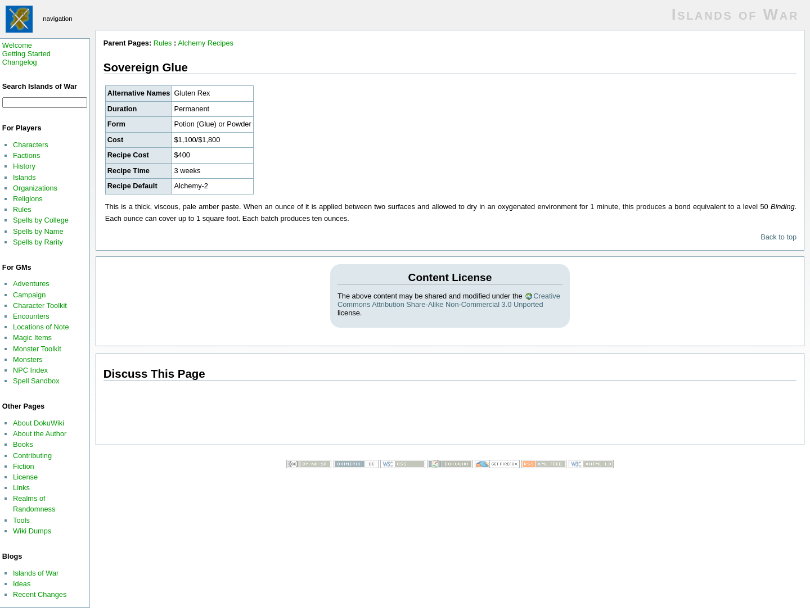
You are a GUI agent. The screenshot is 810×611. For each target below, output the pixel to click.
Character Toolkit (40, 305)
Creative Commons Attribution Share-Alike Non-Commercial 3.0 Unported (449, 300)
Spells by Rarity (38, 242)
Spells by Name (38, 231)
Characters (30, 145)
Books (23, 444)
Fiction (23, 466)
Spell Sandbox (36, 381)
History (24, 166)
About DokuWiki (38, 423)
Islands (24, 177)
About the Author (39, 433)
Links (21, 487)
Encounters (31, 316)
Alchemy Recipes (205, 43)
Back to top (778, 237)
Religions (28, 198)
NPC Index (30, 370)
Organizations (35, 188)
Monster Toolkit (37, 349)
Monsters (28, 359)
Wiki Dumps (32, 531)
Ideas (21, 584)
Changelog (19, 62)
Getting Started (26, 53)
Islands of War (35, 573)
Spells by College (41, 220)
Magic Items (32, 337)
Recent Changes (39, 594)
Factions (26, 155)
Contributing (32, 455)
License (25, 477)
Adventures (31, 283)
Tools (21, 520)
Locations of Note (41, 327)
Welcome (17, 45)
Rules (22, 209)
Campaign (29, 295)
